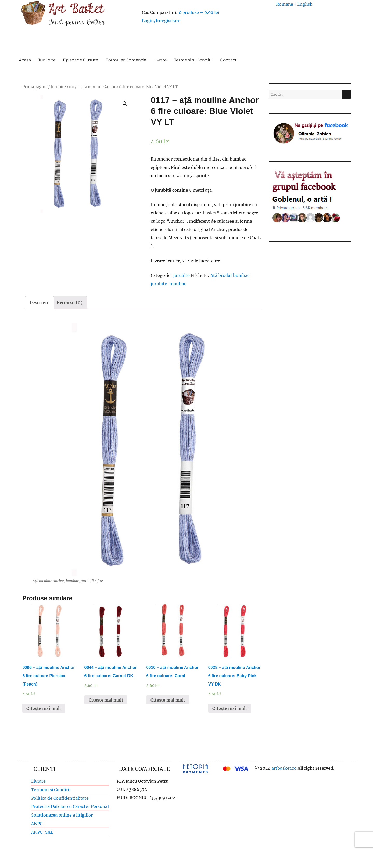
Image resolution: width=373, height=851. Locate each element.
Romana (284, 4)
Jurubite (47, 59)
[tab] (39, 302)
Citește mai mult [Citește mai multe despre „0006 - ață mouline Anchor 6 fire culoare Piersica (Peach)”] (43, 708)
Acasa (25, 59)
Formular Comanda (126, 59)
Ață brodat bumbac (229, 275)
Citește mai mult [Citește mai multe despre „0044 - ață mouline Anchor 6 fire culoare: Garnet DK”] (106, 700)
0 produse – (199, 12)
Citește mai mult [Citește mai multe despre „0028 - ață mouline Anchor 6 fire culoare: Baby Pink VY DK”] (229, 708)
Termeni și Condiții (193, 59)
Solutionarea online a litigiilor (62, 815)
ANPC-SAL (42, 832)
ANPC (36, 823)
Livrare (160, 59)
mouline (178, 283)
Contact (228, 59)
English (305, 4)
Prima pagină (34, 87)
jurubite (159, 283)
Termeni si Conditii (50, 789)
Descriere (39, 302)
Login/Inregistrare (161, 20)
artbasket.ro (284, 768)
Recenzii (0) (69, 302)
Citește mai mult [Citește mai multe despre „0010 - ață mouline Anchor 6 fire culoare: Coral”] (167, 700)
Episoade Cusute (80, 59)
